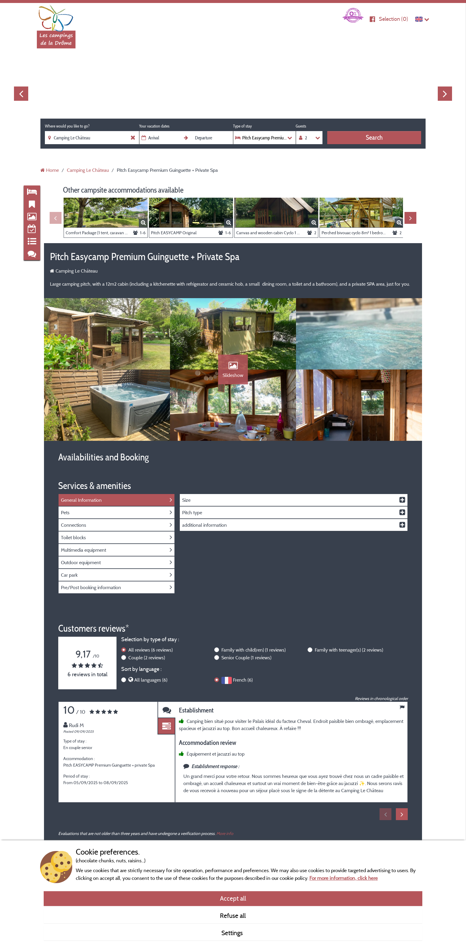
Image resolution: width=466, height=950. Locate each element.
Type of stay (242, 126)
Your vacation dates (154, 126)
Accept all (233, 898)
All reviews (150, 650)
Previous (21, 93)
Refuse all (233, 915)
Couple (146, 657)
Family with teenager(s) (349, 650)
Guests (301, 126)
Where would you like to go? (67, 126)
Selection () (393, 18)
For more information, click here (343, 878)
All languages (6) (150, 680)
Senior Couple (246, 657)
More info (224, 833)
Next (445, 93)
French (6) (243, 680)
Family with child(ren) (253, 650)
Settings (232, 933)
